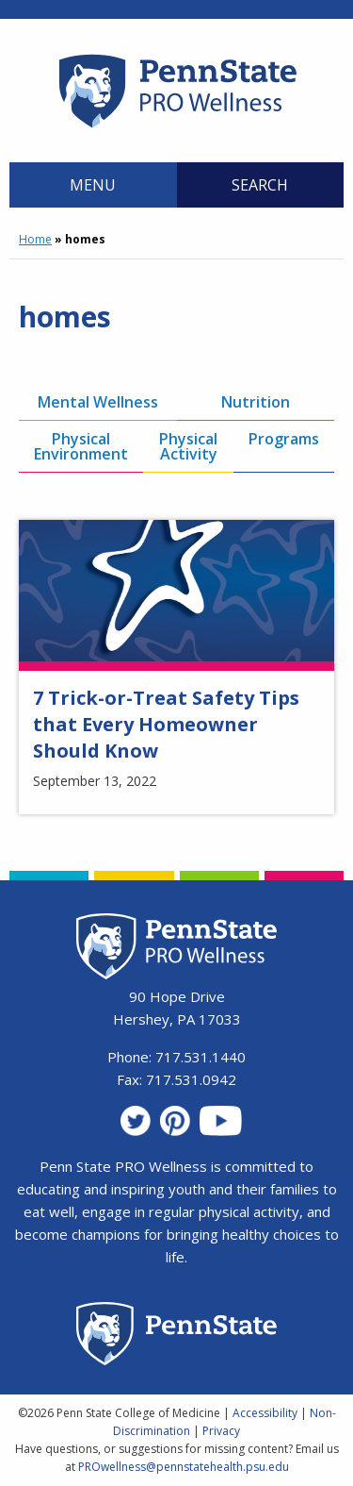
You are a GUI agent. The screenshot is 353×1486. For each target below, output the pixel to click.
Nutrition (255, 402)
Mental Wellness (98, 402)
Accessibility (265, 1413)
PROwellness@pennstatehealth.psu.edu (183, 1467)
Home (35, 239)
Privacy (221, 1431)
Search (260, 185)
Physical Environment (81, 446)
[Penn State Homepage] (176, 1336)
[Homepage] (176, 127)
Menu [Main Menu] (93, 185)
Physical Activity (188, 446)
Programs (284, 438)
